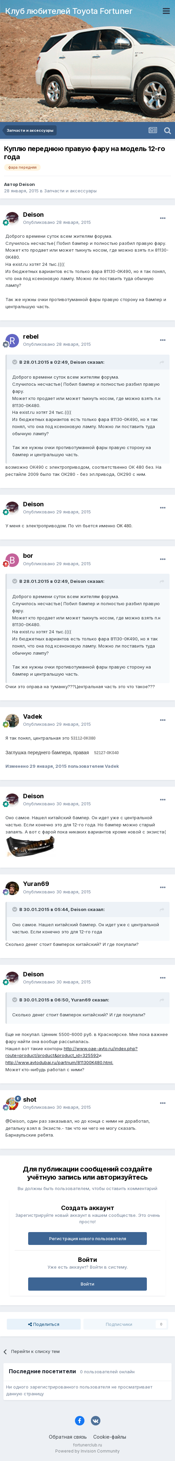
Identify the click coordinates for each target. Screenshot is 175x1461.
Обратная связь (68, 1437)
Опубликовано (57, 222)
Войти (87, 1284)
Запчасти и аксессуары (70, 190)
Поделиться (43, 1324)
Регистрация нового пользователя (87, 1238)
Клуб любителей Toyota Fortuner (68, 11)
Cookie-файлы (109, 1437)
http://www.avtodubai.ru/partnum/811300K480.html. (59, 1062)
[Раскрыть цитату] (15, 362)
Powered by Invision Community (87, 1451)
